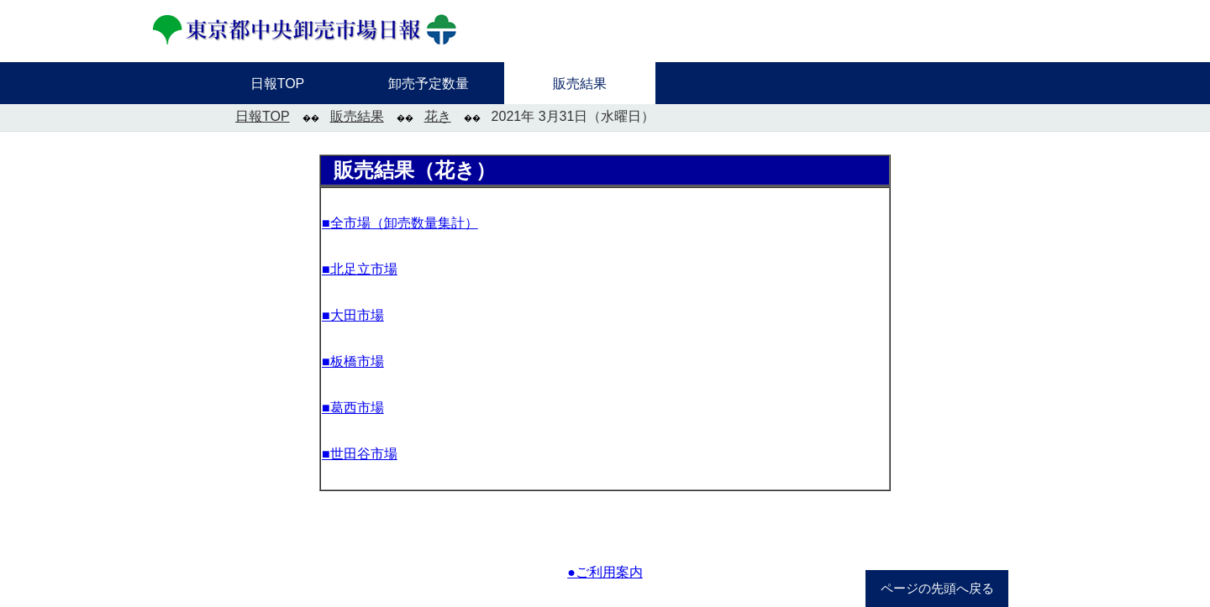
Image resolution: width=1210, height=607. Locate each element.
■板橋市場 (353, 361)
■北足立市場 (359, 269)
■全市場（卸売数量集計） (400, 223)
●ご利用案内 (605, 572)
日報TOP (262, 116)
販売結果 (357, 116)
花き (437, 116)
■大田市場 (353, 315)
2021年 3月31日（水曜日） (573, 116)
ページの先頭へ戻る (937, 588)
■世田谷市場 (359, 454)
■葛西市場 (353, 407)
